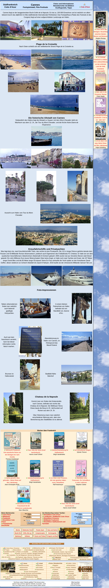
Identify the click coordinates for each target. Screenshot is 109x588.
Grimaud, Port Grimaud (56, 548)
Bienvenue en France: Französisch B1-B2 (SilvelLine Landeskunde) (23, 506)
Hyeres (72, 550)
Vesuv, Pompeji (55, 567)
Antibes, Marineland (39, 551)
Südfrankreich (71, 569)
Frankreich (5, 518)
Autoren (23, 578)
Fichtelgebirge (55, 578)
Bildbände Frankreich (50, 520)
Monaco (56, 557)
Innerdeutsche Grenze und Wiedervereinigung (23, 575)
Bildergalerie (24, 569)
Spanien (85, 573)
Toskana (55, 569)
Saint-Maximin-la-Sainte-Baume (34, 550)
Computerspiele (40, 533)
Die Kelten (39, 567)
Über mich (85, 578)
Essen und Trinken (40, 536)
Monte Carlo (57, 559)
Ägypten (55, 565)
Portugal (71, 573)
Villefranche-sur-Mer (38, 548)
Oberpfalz (71, 577)
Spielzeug (18, 536)
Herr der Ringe (8, 577)
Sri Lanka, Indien (71, 575)
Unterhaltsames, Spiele (31, 577)
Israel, (68, 567)
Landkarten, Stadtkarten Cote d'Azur (55, 516)
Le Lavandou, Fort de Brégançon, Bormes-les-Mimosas (23, 555)
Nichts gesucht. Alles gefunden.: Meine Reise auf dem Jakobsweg (12, 480)
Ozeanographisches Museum (79, 557)
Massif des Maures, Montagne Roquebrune (62, 555)
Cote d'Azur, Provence (11, 548)
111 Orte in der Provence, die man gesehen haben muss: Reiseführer (58, 480)
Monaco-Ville (72, 559)
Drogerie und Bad (52, 536)
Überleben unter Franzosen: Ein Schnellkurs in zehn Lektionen (81, 480)
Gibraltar (85, 575)
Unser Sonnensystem (31, 571)
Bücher (18, 530)
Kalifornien (55, 575)
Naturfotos (39, 565)
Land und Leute (57, 550)
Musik (39, 578)
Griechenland (71, 565)
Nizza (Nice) (17, 550)
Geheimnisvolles (24, 565)
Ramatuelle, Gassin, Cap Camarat (62, 552)
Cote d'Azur (6, 515)
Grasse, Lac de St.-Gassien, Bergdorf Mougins (29, 553)
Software (27, 536)
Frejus (72, 548)
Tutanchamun (39, 569)
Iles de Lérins (6, 557)
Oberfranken (71, 578)
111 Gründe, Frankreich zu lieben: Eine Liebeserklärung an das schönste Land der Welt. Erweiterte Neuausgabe (101, 64)
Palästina (73, 567)
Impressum (85, 577)
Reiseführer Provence (50, 518)
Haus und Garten (52, 530)
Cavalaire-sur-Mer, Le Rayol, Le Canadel (15, 551)
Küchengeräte (52, 533)
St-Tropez (6, 550)
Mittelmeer (5, 516)
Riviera (55, 571)
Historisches (24, 567)
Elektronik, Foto (27, 530)
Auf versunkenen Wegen (82, 450)
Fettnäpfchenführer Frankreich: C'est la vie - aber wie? (101, 117)
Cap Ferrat (26, 548)
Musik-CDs (18, 533)
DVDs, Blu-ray (27, 533)
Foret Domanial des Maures (62, 553)
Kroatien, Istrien (71, 563)
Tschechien (55, 573)
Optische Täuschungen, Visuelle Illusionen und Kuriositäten (23, 573)
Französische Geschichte (6, 524)
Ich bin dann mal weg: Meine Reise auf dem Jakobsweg (100, 143)
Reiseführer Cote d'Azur (51, 515)
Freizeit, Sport (40, 530)
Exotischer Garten (85, 559)
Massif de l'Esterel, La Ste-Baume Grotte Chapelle (23, 559)
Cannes (5, 12)
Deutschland (55, 577)
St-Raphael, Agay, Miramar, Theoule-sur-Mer (29, 557)
